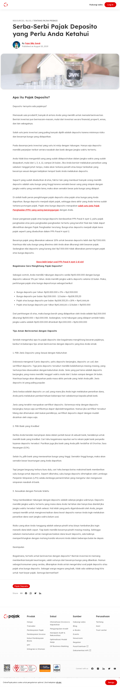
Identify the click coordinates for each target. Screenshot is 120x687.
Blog (75, 626)
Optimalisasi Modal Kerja (58, 640)
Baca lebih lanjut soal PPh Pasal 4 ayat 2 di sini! (60, 261)
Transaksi (31, 626)
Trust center (101, 630)
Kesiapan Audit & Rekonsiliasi (57, 634)
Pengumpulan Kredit (59, 628)
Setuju (111, 682)
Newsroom (78, 638)
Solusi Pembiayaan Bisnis (35, 639)
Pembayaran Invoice (36, 634)
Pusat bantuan (79, 646)
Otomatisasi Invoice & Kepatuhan (60, 623)
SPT (28, 645)
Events (76, 634)
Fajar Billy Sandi (32, 43)
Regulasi (77, 642)
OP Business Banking (59, 646)
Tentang (99, 622)
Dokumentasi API (80, 650)
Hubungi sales (96, 5)
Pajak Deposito (21, 586)
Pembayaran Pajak (35, 630)
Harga (30, 622)
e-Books (76, 630)
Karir (98, 626)
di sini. (59, 682)
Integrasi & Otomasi (36, 649)
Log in (110, 5)
